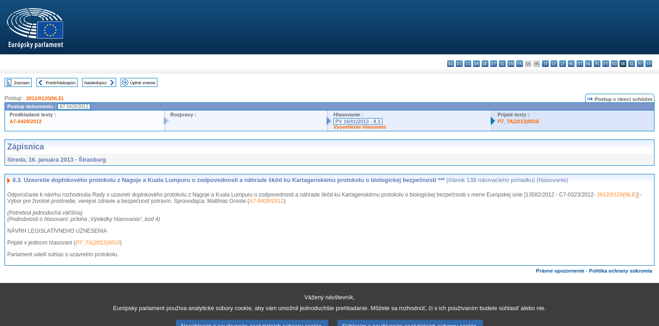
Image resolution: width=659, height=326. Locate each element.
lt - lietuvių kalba (562, 63)
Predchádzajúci (61, 82)
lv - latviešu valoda (554, 63)
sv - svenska (648, 63)
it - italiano (545, 63)
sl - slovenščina (631, 63)
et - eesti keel (493, 63)
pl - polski (597, 63)
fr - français (519, 63)
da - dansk (476, 63)
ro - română (614, 63)
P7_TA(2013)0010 (518, 121)
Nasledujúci (95, 82)
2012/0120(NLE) (44, 98)
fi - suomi (640, 63)
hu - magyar (571, 63)
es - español (459, 63)
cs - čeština (467, 63)
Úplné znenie (143, 82)
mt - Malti (579, 63)
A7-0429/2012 (26, 121)
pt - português (605, 63)
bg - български (450, 63)
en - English (511, 63)
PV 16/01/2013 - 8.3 (358, 121)
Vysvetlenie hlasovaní (359, 126)
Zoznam (22, 82)
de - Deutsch (485, 63)
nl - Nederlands (588, 63)
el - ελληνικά (502, 63)
